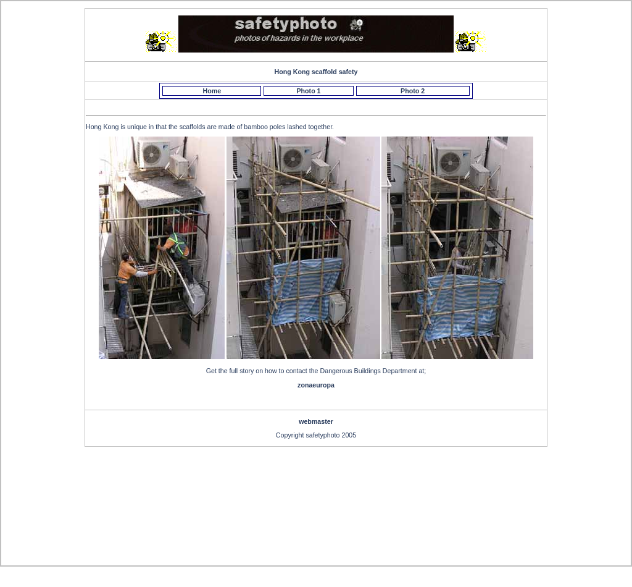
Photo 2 (413, 91)
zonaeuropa (316, 385)
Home (212, 91)
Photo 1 (308, 91)
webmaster (316, 421)
